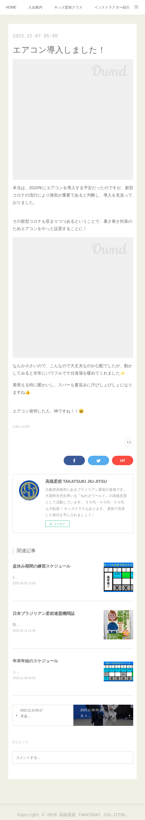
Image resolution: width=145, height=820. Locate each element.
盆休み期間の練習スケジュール (41, 566)
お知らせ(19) (21, 426)
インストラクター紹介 (112, 7)
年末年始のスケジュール (35, 661)
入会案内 (35, 7)
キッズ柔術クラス (68, 7)
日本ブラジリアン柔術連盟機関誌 (44, 613)
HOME (11, 7)
